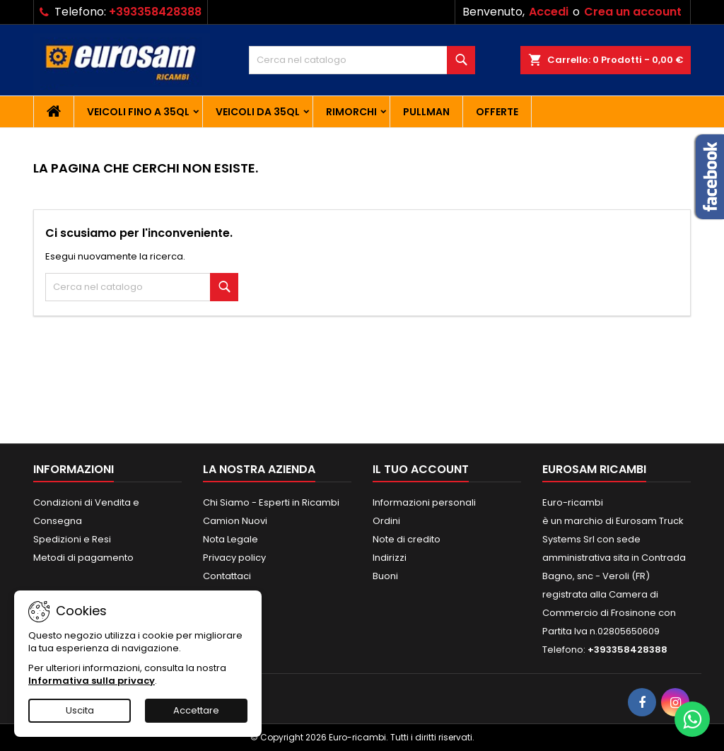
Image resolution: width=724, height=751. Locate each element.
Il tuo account (421, 469)
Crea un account (633, 12)
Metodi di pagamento (83, 557)
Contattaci (227, 576)
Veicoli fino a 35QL (138, 112)
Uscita (80, 710)
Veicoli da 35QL (258, 112)
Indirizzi (390, 557)
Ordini (386, 521)
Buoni (385, 576)
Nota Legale (230, 539)
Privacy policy (234, 557)
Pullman (426, 112)
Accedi (548, 12)
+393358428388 (155, 12)
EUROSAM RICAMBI (594, 469)
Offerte (497, 112)
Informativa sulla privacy (91, 680)
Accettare (196, 710)
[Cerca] (362, 60)
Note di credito (406, 539)
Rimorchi (351, 112)
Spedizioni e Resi (72, 539)
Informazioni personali (424, 502)
